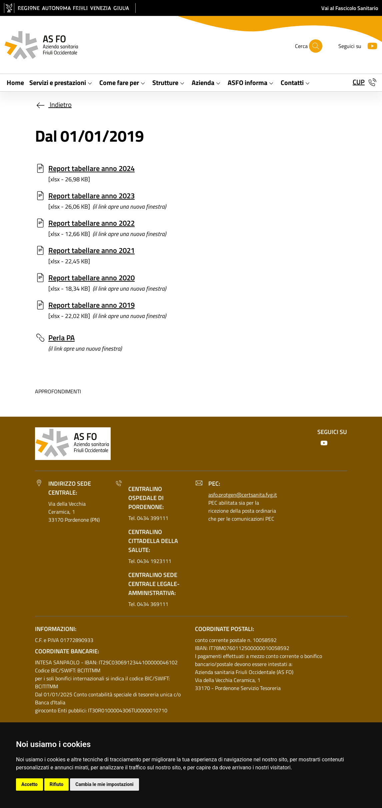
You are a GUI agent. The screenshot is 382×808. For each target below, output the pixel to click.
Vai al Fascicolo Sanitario (349, 8)
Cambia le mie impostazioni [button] (104, 784)
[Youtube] (369, 45)
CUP (359, 82)
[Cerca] (315, 46)
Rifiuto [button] (57, 784)
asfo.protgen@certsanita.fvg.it (242, 495)
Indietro (53, 104)
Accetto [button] (29, 784)
